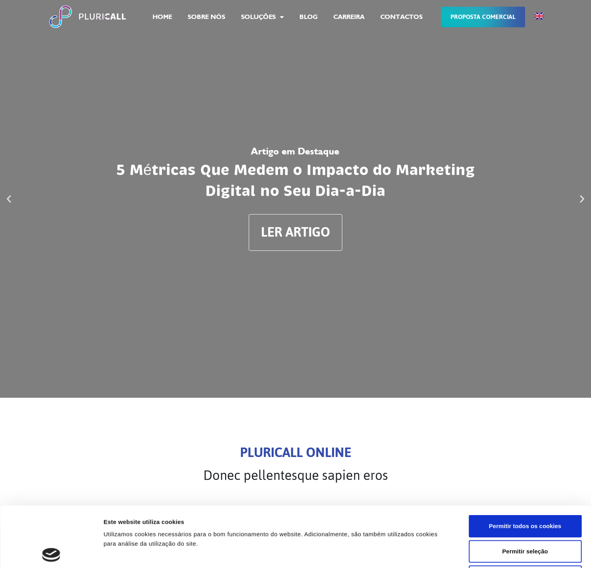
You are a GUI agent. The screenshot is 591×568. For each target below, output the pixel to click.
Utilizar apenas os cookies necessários (528, 516)
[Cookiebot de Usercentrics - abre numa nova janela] (51, 553)
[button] (9, 199)
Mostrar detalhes (433, 552)
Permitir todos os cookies (525, 465)
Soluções (262, 17)
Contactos (402, 17)
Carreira (349, 17)
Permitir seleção (525, 490)
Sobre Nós (206, 17)
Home (162, 17)
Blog (309, 17)
